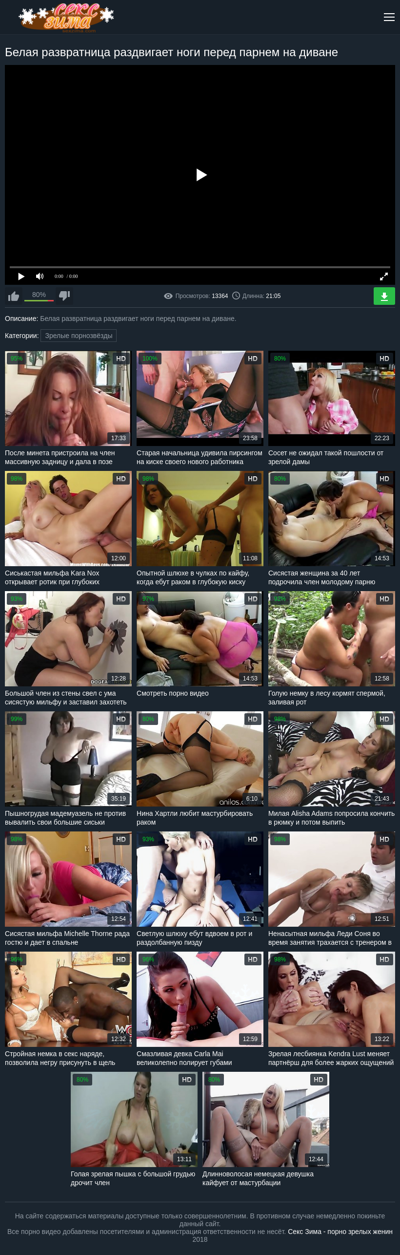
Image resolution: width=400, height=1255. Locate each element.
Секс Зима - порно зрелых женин (340, 1231)
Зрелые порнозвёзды (78, 336)
